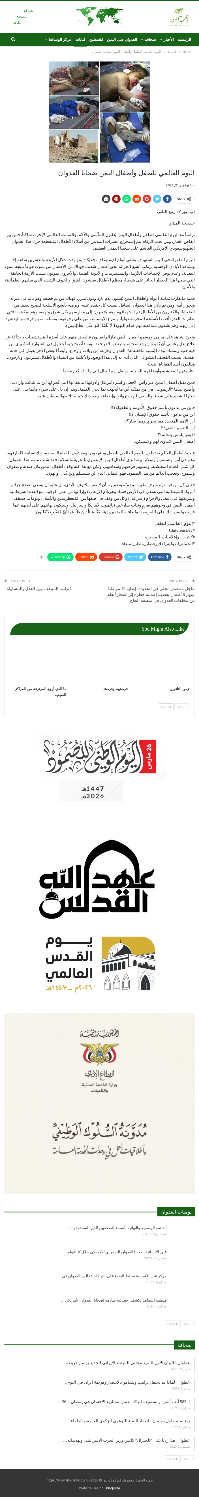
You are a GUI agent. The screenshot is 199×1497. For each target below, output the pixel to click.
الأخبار (169, 40)
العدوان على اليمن (122, 40)
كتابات (80, 40)
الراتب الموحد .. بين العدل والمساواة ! (37, 588)
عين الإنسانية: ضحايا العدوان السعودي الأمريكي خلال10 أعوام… (115, 1252)
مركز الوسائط (60, 40)
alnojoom (112, 1488)
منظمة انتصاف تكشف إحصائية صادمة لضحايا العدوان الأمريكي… (114, 1300)
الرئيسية (184, 40)
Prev (181, 706)
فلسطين (96, 40)
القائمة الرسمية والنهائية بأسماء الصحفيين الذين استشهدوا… (118, 1228)
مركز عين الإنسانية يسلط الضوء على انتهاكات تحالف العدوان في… (112, 1276)
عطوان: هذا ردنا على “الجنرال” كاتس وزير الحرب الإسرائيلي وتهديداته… (126, 1440)
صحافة (150, 40)
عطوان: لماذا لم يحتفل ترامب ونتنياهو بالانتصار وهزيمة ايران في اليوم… (126, 1382)
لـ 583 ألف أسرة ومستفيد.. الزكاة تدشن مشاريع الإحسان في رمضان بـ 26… (124, 1401)
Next (166, 706)
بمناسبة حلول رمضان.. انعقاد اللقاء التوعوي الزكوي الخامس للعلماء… (128, 1421)
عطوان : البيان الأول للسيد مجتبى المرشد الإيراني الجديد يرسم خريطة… (126, 1362)
